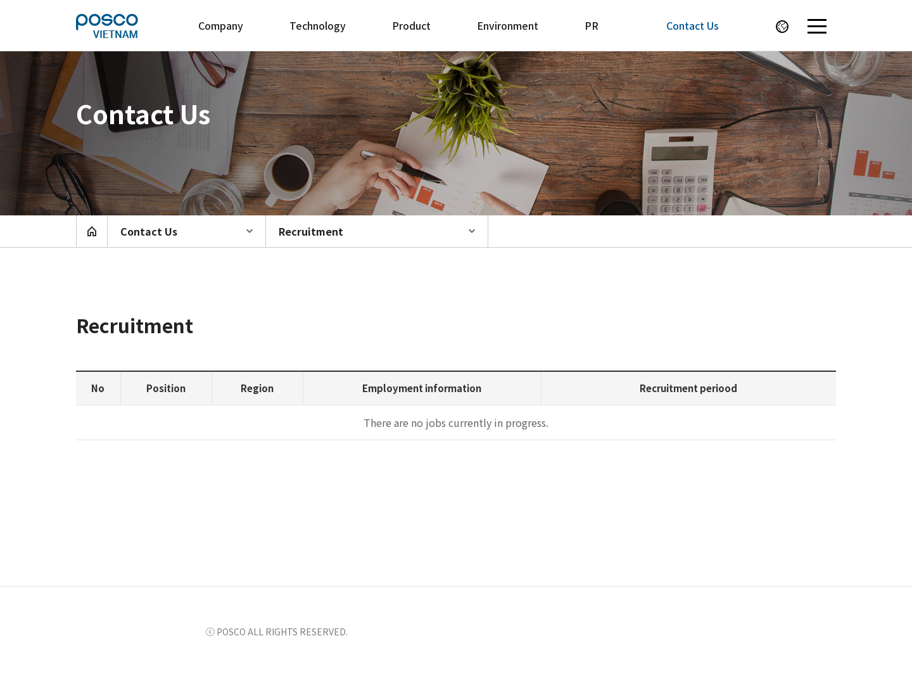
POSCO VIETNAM (123, 25)
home (92, 231)
